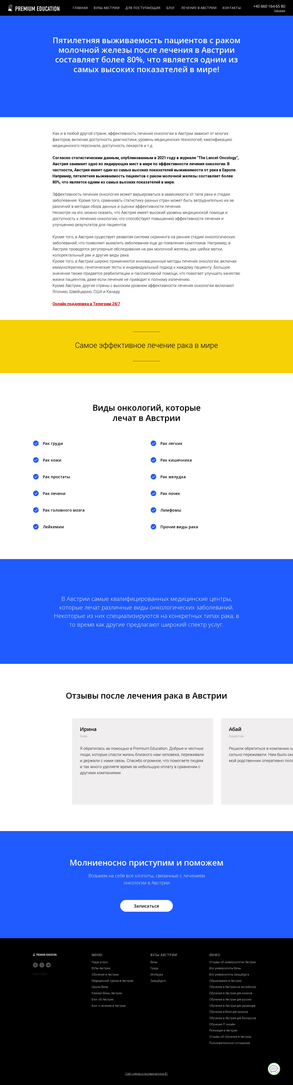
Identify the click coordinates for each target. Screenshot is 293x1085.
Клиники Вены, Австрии (107, 993)
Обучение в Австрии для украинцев (232, 1005)
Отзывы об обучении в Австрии (230, 1036)
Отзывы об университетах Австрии (232, 962)
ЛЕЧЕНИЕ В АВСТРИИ (199, 8)
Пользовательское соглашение (229, 1043)
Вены (154, 962)
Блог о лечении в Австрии (109, 1005)
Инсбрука (157, 974)
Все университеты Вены (225, 968)
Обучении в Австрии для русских (230, 999)
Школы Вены (100, 987)
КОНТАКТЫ (231, 8)
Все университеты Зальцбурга (229, 974)
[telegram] (48, 965)
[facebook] (35, 965)
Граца (154, 968)
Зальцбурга (158, 981)
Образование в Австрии (225, 981)
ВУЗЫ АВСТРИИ (107, 8)
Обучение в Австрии (105, 974)
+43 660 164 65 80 (269, 6)
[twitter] (41, 965)
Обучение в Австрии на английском (232, 987)
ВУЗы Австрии (101, 968)
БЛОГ (170, 8)
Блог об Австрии (102, 999)
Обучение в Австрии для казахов (230, 993)
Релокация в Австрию (223, 1030)
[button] (146, 906)
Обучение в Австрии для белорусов (232, 1018)
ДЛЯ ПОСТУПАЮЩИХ (143, 8)
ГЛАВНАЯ (80, 8)
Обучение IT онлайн (222, 1024)
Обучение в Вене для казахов (228, 1012)
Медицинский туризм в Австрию (112, 981)
